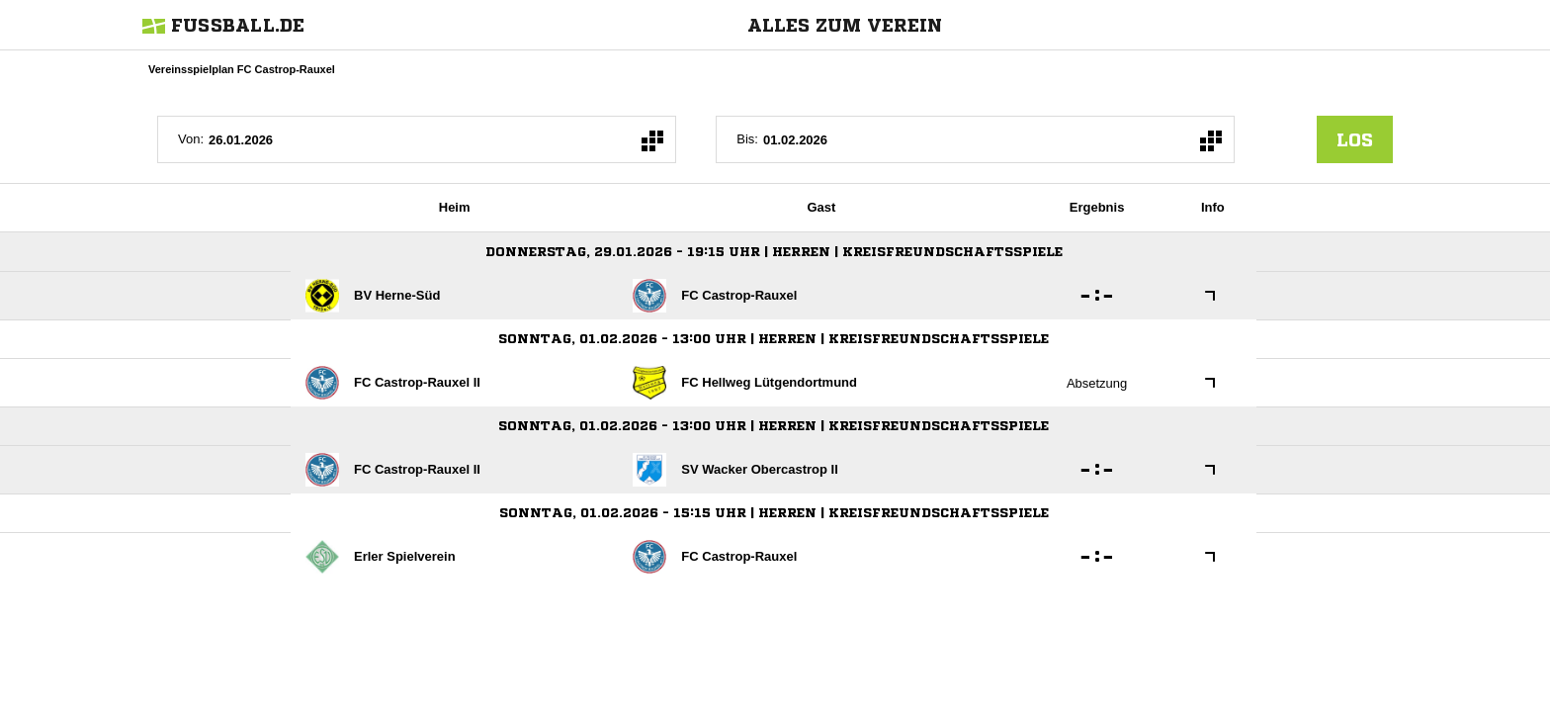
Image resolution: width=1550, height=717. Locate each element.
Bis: (747, 139)
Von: (191, 139)
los (1354, 139)
